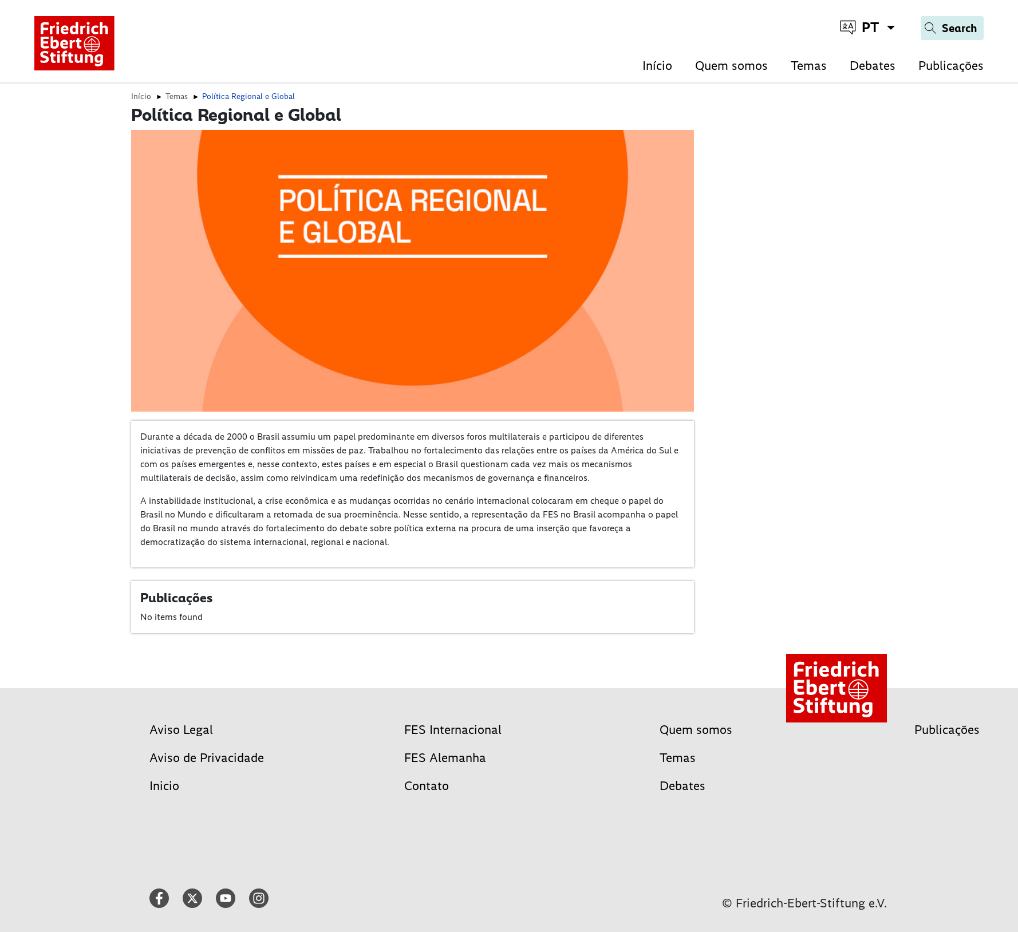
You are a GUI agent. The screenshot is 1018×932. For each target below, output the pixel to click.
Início (657, 65)
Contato (426, 785)
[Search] (952, 28)
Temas (809, 65)
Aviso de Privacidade (206, 757)
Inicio (164, 785)
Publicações (951, 65)
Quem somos (731, 65)
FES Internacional (453, 729)
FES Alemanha (445, 757)
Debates (872, 65)
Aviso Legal (181, 729)
